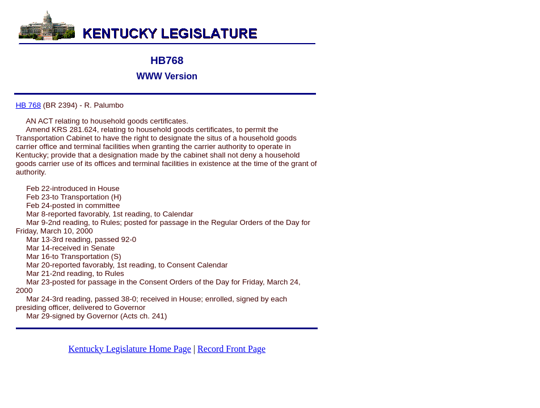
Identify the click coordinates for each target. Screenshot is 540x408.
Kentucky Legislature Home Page (130, 349)
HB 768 (28, 105)
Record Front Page (231, 349)
